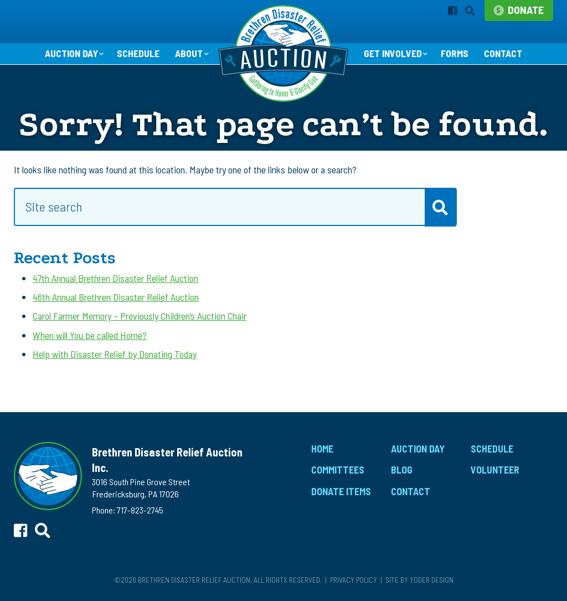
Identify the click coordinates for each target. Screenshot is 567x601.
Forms (455, 54)
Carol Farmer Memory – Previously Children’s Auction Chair (139, 316)
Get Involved (392, 54)
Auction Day (70, 54)
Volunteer (495, 470)
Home (322, 449)
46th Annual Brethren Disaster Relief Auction (116, 297)
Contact (504, 54)
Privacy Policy (353, 580)
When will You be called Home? (90, 336)
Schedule (137, 54)
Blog (402, 470)
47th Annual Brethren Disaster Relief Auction (115, 279)
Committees (337, 470)
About (188, 54)
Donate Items (341, 492)
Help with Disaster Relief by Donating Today (115, 354)
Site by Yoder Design (419, 580)
